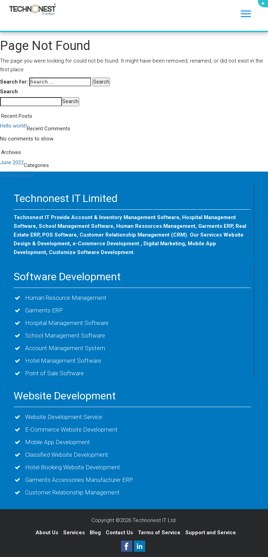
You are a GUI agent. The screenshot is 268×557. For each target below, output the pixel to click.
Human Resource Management (65, 297)
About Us (47, 532)
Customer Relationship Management (72, 492)
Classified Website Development (66, 454)
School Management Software (65, 335)
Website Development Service (63, 416)
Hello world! (13, 126)
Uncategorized (16, 175)
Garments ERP (44, 310)
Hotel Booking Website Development (72, 467)
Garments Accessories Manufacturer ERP (79, 479)
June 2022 (12, 162)
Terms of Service (159, 532)
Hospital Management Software (67, 322)
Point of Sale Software (54, 373)
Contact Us (120, 532)
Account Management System (65, 348)
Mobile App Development (57, 442)
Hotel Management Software (63, 360)
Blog (96, 532)
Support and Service (210, 532)
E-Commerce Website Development (71, 429)
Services (74, 532)
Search (9, 91)
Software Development (67, 276)
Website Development (65, 396)
